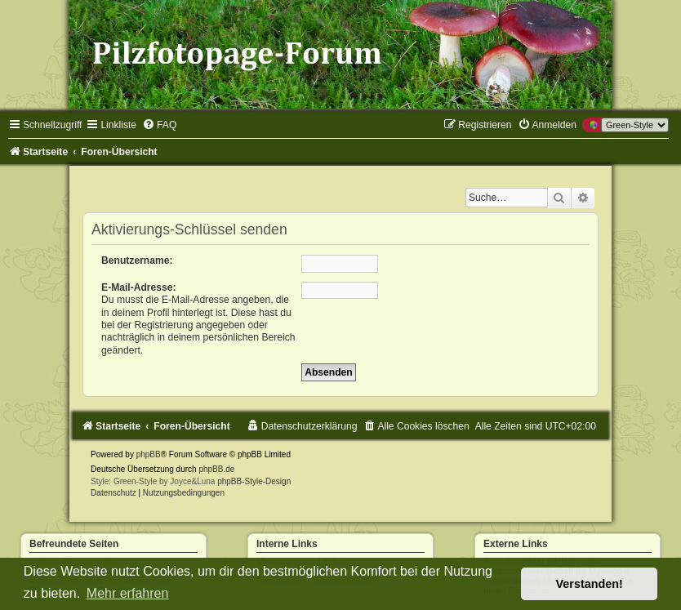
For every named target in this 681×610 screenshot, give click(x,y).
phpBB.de (216, 469)
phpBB (148, 454)
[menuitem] (159, 125)
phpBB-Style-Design (254, 481)
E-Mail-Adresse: (138, 287)
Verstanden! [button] (589, 583)
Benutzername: (136, 260)
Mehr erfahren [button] (128, 593)
